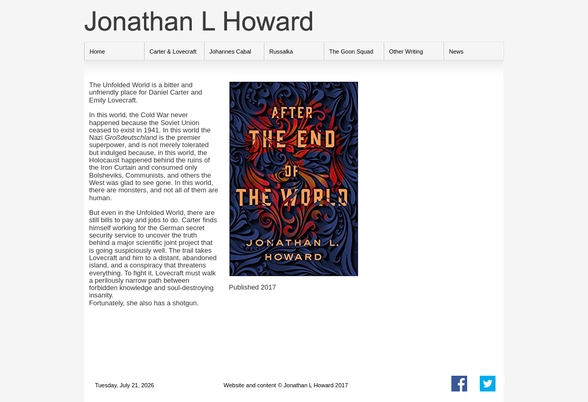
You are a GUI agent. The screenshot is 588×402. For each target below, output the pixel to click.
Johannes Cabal (231, 51)
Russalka (281, 51)
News (456, 51)
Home (97, 51)
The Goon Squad (351, 51)
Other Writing (406, 51)
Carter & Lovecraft (173, 51)
